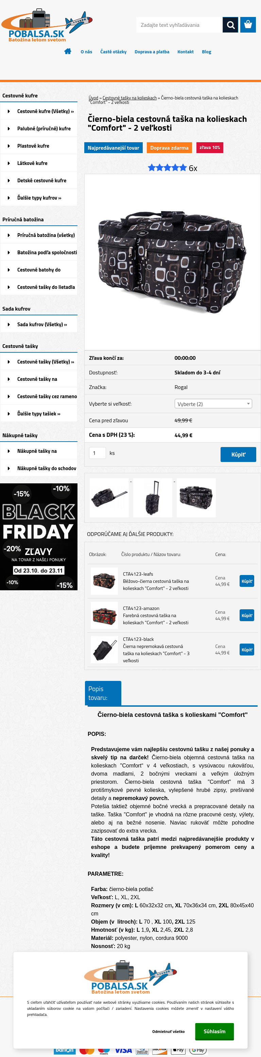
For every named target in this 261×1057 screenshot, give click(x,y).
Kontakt (185, 51)
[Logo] (46, 25)
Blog (206, 51)
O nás (86, 51)
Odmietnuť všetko (168, 1031)
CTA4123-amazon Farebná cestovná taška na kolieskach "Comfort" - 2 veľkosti (156, 615)
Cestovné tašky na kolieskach (130, 97)
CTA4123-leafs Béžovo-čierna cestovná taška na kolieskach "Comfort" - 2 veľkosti (156, 581)
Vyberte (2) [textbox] (190, 404)
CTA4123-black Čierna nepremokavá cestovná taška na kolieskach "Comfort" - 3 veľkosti (156, 649)
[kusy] (97, 453)
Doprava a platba (152, 51)
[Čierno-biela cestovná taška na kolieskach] (173, 177)
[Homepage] (68, 51)
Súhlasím (215, 1031)
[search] (230, 25)
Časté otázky (113, 51)
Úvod (93, 97)
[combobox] (213, 403)
